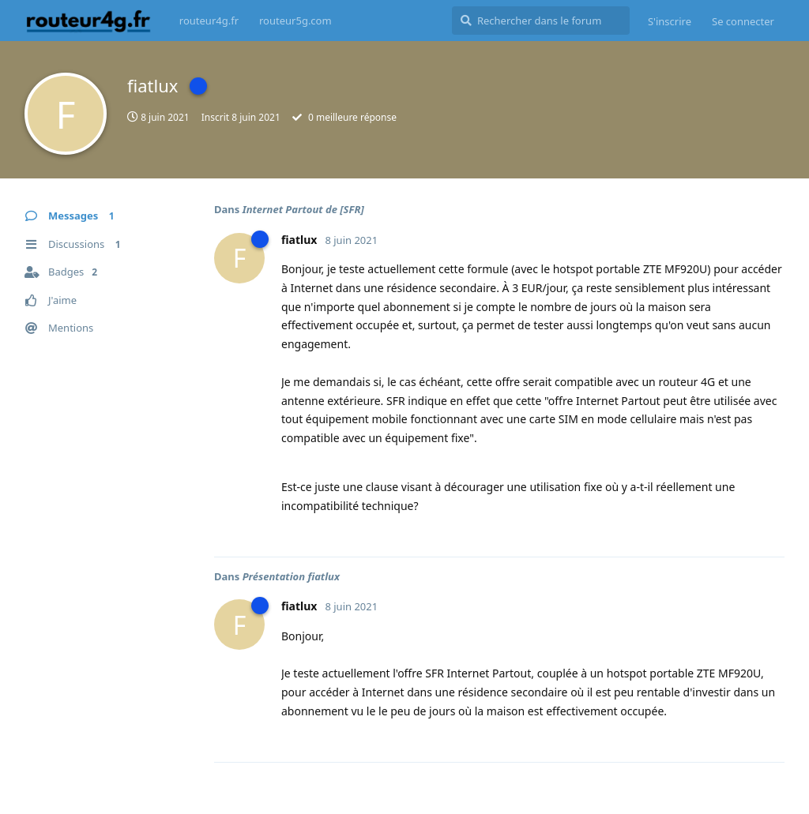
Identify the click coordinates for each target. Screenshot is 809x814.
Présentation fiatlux (291, 576)
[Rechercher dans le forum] (541, 20)
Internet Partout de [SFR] (303, 209)
